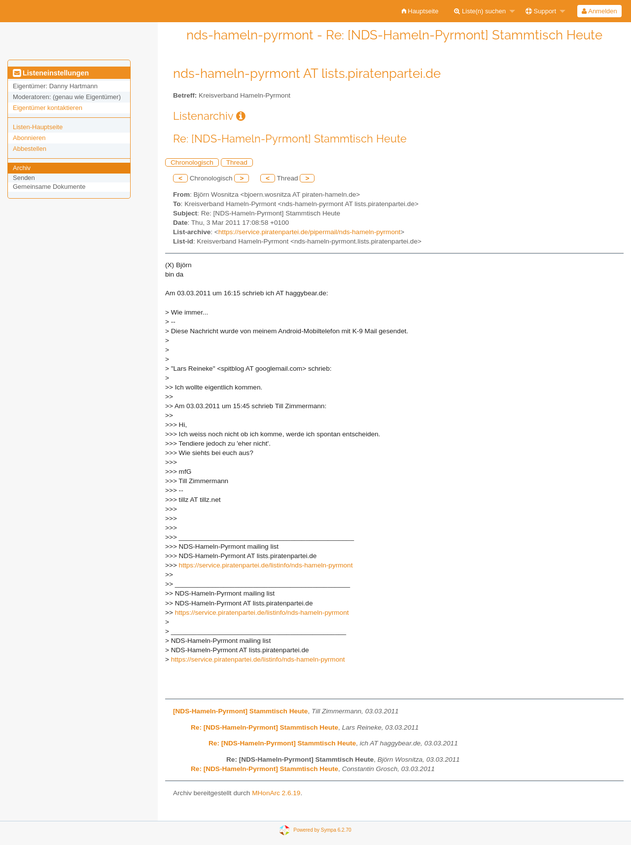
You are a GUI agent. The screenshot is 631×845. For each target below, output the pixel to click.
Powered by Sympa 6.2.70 (322, 830)
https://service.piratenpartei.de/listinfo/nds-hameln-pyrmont (266, 565)
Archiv (22, 168)
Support (541, 11)
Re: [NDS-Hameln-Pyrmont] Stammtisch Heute (264, 727)
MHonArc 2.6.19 (276, 793)
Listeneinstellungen (51, 73)
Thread (236, 162)
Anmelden (599, 11)
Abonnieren (29, 137)
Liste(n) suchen (480, 11)
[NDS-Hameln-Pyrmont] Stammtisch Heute (240, 711)
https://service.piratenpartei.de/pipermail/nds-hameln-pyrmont (309, 232)
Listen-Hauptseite (38, 127)
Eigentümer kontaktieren (47, 107)
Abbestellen (29, 148)
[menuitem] (420, 11)
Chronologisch (192, 162)
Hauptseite (420, 11)
